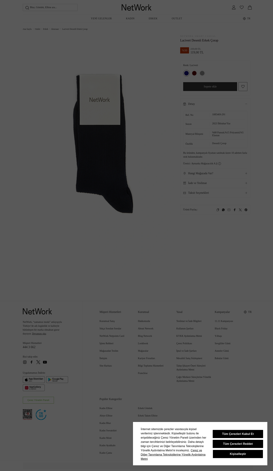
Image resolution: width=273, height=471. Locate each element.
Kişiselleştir (238, 453)
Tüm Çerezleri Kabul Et (238, 433)
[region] (200, 443)
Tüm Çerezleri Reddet (238, 443)
